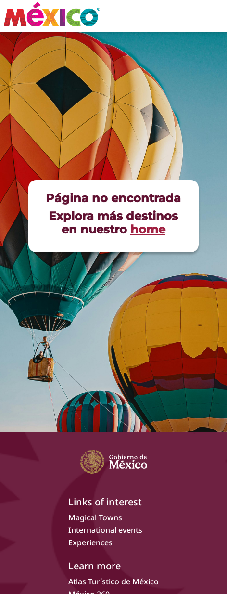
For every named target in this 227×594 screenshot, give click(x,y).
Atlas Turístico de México (113, 581)
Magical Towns (95, 517)
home (147, 229)
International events (105, 530)
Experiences (90, 542)
